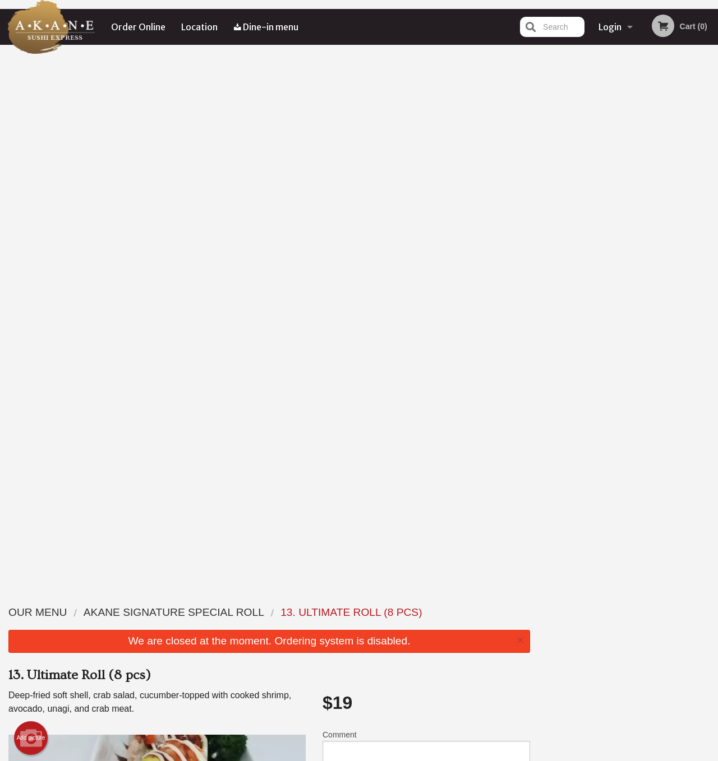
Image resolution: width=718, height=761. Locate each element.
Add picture (31, 204)
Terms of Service (378, 754)
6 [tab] (670, 231)
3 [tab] (620, 231)
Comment (426, 215)
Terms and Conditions (449, 625)
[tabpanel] (628, 159)
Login (610, 27)
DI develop (376, 723)
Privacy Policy (436, 639)
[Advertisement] (269, 534)
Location (200, 27)
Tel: (536, 639)
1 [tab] (586, 231)
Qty (354, 260)
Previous (547, 159)
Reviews (427, 611)
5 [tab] (654, 231)
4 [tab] (637, 231)
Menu (330, 611)
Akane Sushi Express (134, 597)
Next (709, 159)
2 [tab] (603, 231)
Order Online (138, 27)
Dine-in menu (266, 27)
